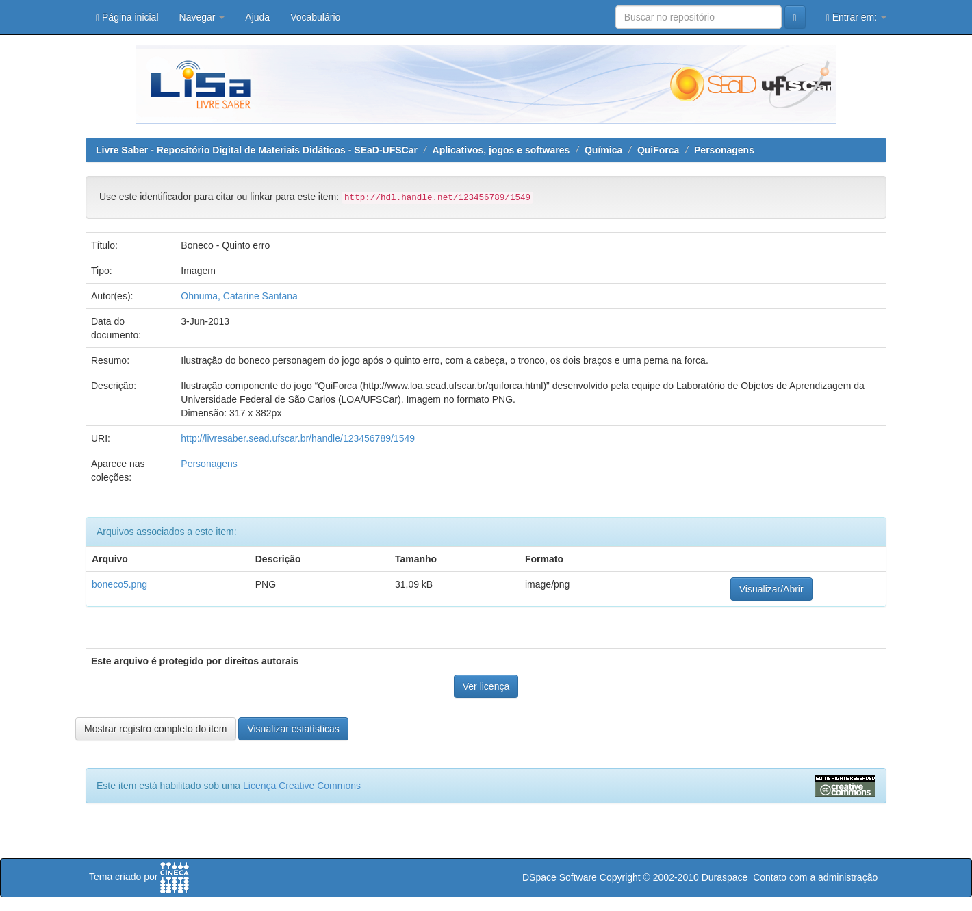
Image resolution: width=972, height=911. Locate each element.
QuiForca (658, 150)
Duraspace (725, 877)
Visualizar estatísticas (293, 728)
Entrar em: (856, 17)
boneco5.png (119, 584)
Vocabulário (315, 17)
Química (603, 150)
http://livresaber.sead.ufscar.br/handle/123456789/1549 (298, 438)
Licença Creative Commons (302, 785)
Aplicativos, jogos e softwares (501, 150)
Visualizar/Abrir (771, 589)
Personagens (724, 150)
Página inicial (127, 17)
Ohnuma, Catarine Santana (239, 295)
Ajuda (257, 17)
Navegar (202, 17)
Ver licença (486, 686)
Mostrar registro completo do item (155, 728)
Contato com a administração (815, 877)
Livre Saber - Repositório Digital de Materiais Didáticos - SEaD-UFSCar (257, 150)
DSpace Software (559, 877)
